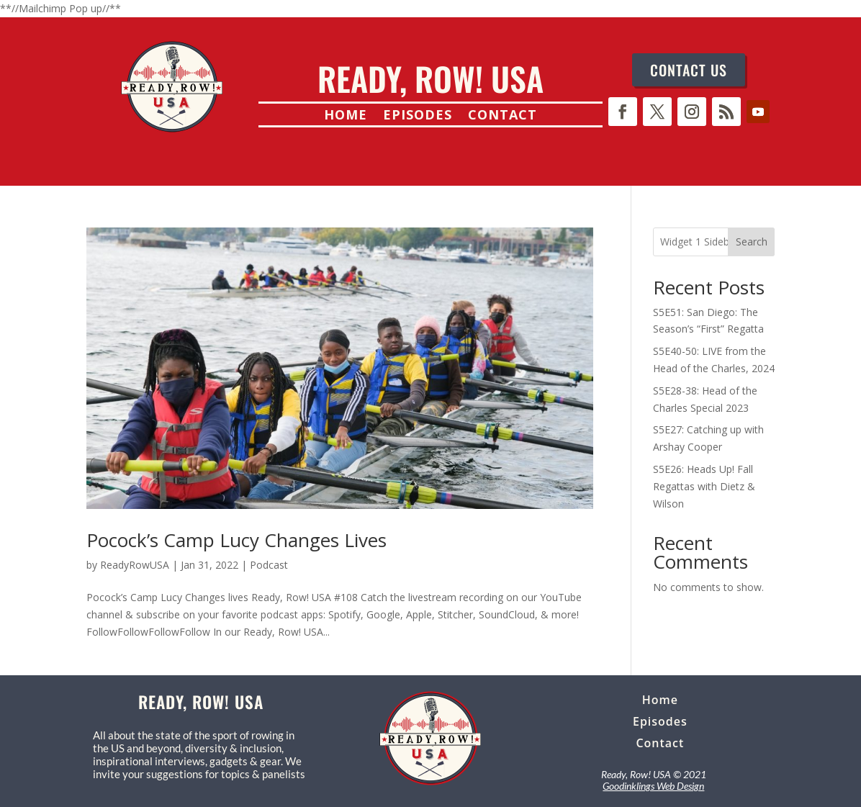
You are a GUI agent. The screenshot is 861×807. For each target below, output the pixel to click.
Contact (502, 116)
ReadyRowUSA (134, 565)
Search (751, 241)
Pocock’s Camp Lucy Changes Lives (236, 540)
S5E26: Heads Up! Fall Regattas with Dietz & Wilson (704, 486)
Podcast (269, 565)
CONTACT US (688, 70)
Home (345, 116)
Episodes (417, 116)
